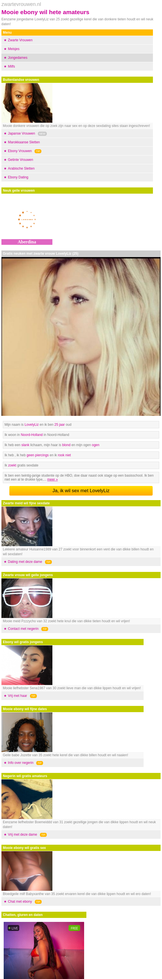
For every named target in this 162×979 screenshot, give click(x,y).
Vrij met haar (17, 696)
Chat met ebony (20, 902)
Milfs (11, 66)
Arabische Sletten (21, 168)
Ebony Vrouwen (20, 151)
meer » (52, 479)
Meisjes (14, 49)
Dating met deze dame (25, 562)
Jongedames (17, 58)
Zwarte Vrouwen (20, 40)
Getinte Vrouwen (20, 160)
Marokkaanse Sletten (24, 142)
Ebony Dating (18, 177)
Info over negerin (20, 763)
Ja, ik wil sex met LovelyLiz (80, 490)
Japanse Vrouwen (21, 133)
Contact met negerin (23, 629)
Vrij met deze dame (22, 835)
